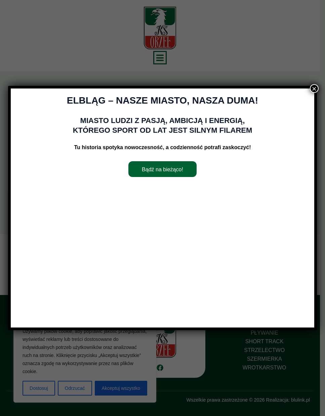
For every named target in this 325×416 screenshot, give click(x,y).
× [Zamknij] (314, 88)
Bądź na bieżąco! (162, 169)
